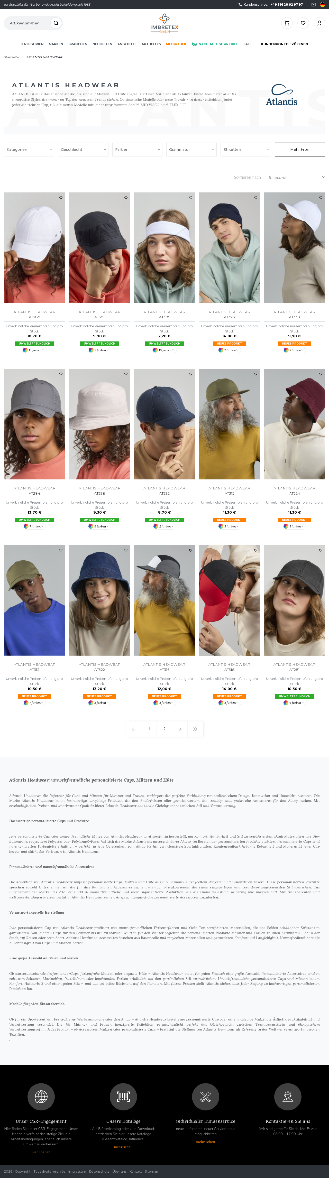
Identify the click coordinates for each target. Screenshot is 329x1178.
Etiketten (232, 149)
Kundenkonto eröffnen (284, 44)
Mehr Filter (300, 149)
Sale (247, 44)
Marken (56, 44)
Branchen (77, 44)
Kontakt (136, 1171)
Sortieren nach (247, 177)
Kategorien (32, 44)
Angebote (126, 44)
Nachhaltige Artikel (214, 44)
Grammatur (180, 149)
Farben (122, 149)
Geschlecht (72, 149)
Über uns (119, 1171)
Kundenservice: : (270, 4)
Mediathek (176, 44)
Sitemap (151, 1171)
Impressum (77, 1171)
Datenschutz (99, 1171)
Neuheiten (102, 44)
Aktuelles (151, 44)
